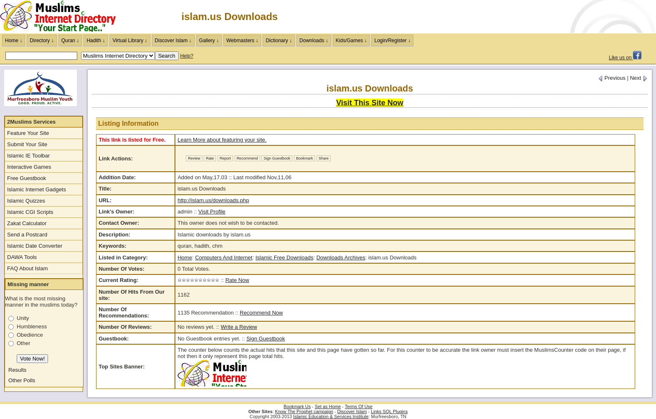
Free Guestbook (26, 178)
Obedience (30, 335)
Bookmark (304, 158)
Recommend (247, 158)
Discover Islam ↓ (173, 40)
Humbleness (32, 326)
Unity (23, 318)
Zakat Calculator (27, 223)
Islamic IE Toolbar (28, 155)
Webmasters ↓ (242, 40)
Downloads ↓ (313, 40)
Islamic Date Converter (34, 246)
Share (324, 158)
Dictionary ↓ (279, 40)
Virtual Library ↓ (129, 40)
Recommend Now (261, 313)
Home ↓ (13, 40)
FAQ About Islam (27, 268)
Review (194, 158)
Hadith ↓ (95, 40)
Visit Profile (211, 211)
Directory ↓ (41, 40)
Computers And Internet (223, 257)
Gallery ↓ (209, 40)
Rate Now (237, 280)
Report (225, 158)
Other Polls (21, 380)
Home (184, 257)
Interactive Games (29, 167)
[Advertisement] (558, 16)
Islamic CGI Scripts (30, 212)
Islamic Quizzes (26, 201)
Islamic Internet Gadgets (36, 189)
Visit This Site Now (369, 103)
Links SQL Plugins (389, 411)
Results (17, 370)
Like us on (625, 58)
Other (23, 343)
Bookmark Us (297, 406)
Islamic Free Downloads (285, 257)
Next (639, 78)
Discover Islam (352, 411)
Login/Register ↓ (392, 40)
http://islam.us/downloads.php (213, 200)
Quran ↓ (70, 40)
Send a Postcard (27, 234)
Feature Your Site (28, 133)
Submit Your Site (27, 144)
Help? (186, 56)
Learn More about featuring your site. (221, 140)
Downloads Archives (341, 257)
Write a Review (239, 327)
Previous (612, 78)
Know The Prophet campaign (304, 411)
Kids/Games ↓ (351, 40)
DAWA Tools (22, 257)
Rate (210, 158)
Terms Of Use (358, 406)
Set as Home (328, 406)
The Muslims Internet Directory (62, 16)
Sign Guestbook (276, 158)
